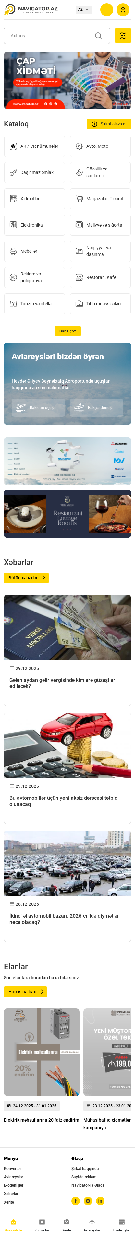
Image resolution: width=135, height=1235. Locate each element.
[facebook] (75, 1201)
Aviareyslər (13, 1177)
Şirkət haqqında (85, 1168)
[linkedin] (100, 1201)
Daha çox (67, 331)
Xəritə (9, 1202)
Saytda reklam (83, 1177)
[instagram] (88, 1201)
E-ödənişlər (13, 1185)
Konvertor (12, 1168)
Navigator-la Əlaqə (87, 1185)
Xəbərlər (11, 1194)
